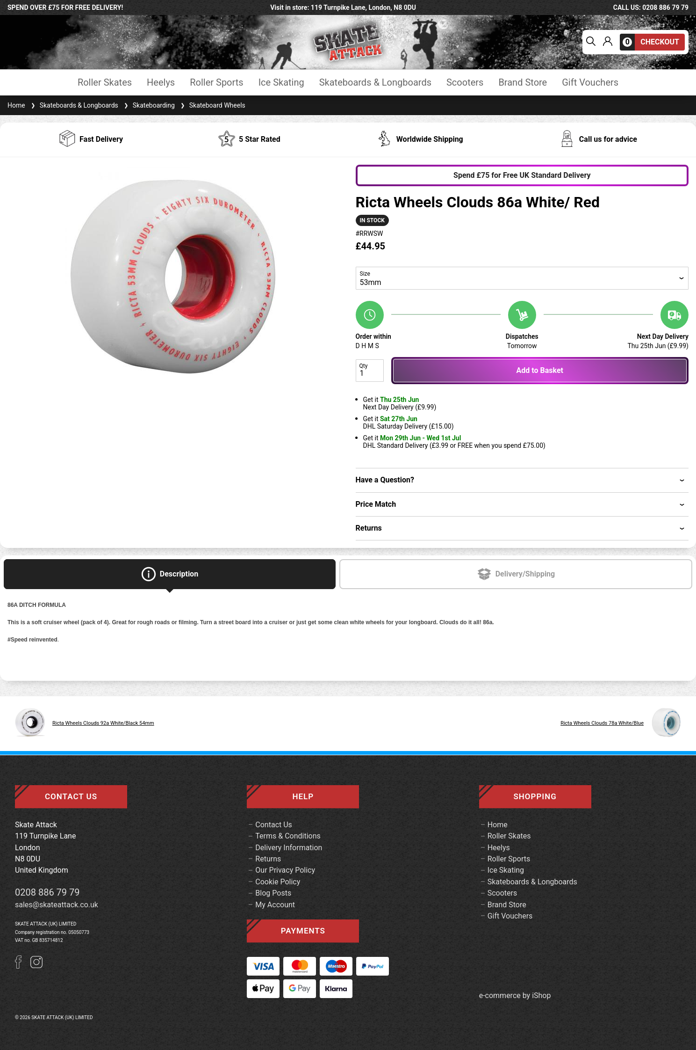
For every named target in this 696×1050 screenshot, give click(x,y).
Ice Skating (281, 82)
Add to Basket (540, 370)
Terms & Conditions (288, 835)
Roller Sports (216, 82)
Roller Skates (105, 82)
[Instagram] (36, 966)
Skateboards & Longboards (375, 82)
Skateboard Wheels (212, 105)
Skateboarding (148, 105)
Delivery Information (288, 847)
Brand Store (522, 82)
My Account (275, 904)
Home (16, 105)
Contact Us (273, 824)
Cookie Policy (277, 881)
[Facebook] (22, 966)
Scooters (464, 82)
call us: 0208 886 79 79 (651, 7)
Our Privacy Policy (285, 870)
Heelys (161, 82)
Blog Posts (273, 893)
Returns (268, 858)
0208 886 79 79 (47, 892)
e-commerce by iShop (515, 996)
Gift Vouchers (590, 82)
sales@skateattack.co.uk (56, 904)
